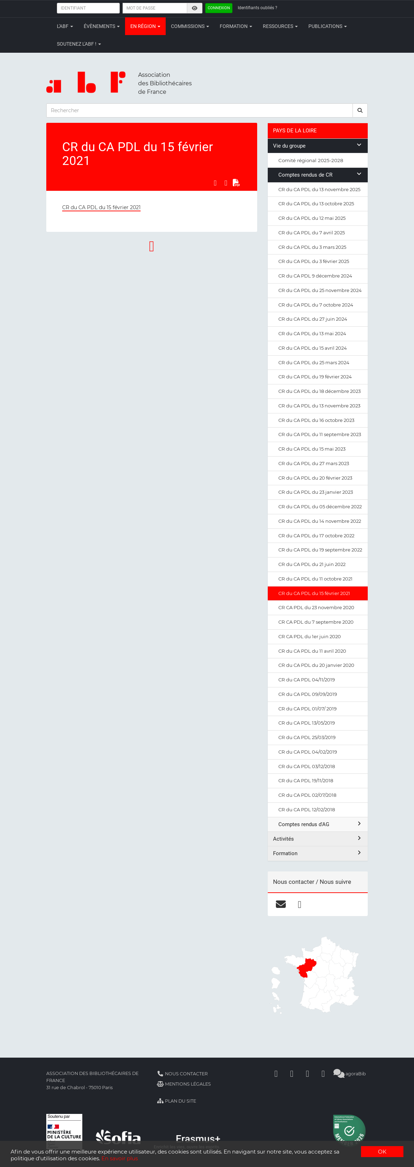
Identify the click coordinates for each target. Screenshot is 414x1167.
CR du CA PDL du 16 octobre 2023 (316, 420)
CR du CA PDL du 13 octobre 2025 (316, 203)
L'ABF (65, 26)
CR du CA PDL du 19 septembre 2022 (320, 550)
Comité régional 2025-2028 (310, 160)
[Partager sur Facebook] (215, 182)
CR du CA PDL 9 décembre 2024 (315, 276)
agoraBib (349, 1073)
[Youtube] (307, 1073)
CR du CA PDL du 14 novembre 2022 (319, 521)
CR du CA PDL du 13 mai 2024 (312, 333)
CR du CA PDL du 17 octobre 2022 (316, 535)
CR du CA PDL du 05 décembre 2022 (320, 506)
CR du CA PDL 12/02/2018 (306, 809)
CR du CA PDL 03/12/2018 (306, 766)
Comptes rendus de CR (320, 174)
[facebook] (300, 904)
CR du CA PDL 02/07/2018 (307, 795)
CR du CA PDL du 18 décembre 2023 (319, 391)
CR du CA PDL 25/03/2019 (307, 737)
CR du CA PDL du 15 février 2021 (101, 207)
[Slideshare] (323, 1073)
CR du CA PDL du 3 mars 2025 (312, 247)
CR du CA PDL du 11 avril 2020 (312, 651)
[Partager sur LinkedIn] (225, 182)
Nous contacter (182, 1073)
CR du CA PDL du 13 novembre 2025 (319, 189)
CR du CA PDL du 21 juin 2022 (311, 564)
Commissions (190, 26)
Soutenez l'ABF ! (79, 44)
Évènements (102, 26)
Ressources (280, 26)
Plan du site (176, 1101)
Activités (317, 838)
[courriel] (281, 904)
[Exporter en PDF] (236, 182)
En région (145, 26)
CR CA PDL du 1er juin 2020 (309, 636)
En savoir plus (119, 1158)
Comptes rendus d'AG (320, 824)
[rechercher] (360, 110)
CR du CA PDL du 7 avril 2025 (311, 232)
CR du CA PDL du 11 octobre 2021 (315, 579)
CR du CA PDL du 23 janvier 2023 (315, 492)
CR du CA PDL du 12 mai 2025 (311, 218)
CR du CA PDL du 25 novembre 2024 (320, 290)
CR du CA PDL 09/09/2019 (307, 694)
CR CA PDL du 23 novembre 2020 (316, 607)
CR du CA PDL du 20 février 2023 (315, 478)
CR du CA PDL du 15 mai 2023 (311, 449)
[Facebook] (276, 1073)
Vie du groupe (317, 145)
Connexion (219, 8)
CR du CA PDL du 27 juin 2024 (312, 319)
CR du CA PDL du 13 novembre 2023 (319, 405)
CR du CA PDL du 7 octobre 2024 (315, 305)
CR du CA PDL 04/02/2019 (307, 752)
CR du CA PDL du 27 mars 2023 (313, 463)
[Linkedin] (291, 1073)
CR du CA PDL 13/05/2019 (306, 723)
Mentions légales (184, 1084)
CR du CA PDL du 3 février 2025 (313, 261)
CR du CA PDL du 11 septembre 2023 (319, 434)
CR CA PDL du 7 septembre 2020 (316, 622)
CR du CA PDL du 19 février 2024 (315, 376)
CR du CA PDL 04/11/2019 (306, 679)
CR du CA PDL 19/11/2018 (305, 780)
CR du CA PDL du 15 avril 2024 (312, 348)
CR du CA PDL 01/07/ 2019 (307, 708)
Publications (327, 26)
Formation (236, 26)
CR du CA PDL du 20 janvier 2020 (316, 665)
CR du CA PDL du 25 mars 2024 (313, 362)
